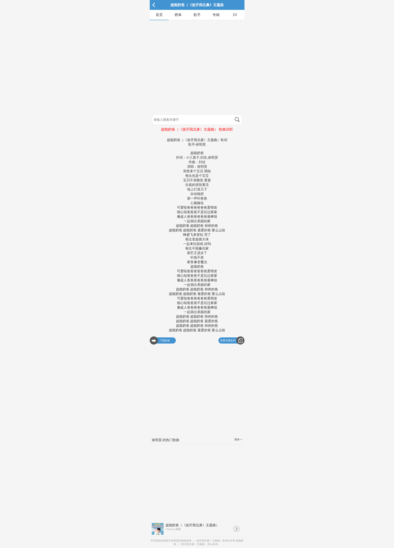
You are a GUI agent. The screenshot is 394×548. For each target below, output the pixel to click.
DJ (235, 15)
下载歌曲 (165, 340)
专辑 (216, 15)
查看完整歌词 (228, 340)
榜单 (178, 15)
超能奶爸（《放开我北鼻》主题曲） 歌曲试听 (197, 129)
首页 (159, 15)
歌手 (197, 15)
